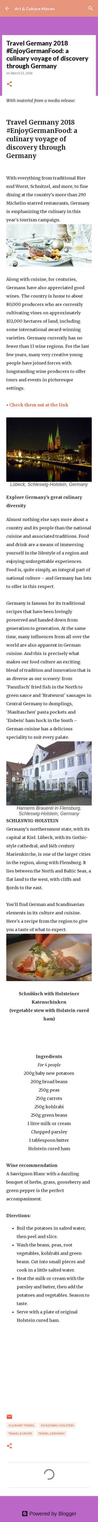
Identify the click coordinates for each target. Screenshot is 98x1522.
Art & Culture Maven (35, 8)
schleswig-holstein (57, 1425)
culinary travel (21, 1425)
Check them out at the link (38, 404)
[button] (9, 84)
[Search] (91, 8)
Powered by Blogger (49, 1514)
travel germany (51, 1433)
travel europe (20, 1433)
